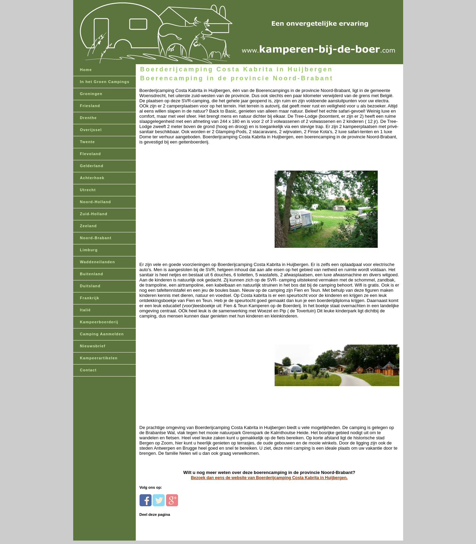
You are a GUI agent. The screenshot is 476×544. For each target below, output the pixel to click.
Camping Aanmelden (102, 334)
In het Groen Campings (105, 82)
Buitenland (91, 274)
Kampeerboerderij (99, 322)
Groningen (91, 94)
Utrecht (88, 190)
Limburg (89, 250)
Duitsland (90, 286)
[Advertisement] (187, 197)
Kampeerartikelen (99, 358)
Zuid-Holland (94, 214)
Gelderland (91, 166)
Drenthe (88, 118)
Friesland (90, 106)
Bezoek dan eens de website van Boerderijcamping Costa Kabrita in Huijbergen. (269, 477)
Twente (87, 142)
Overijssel (91, 130)
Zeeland (88, 226)
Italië (85, 310)
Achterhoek (92, 178)
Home (86, 70)
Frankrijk (89, 298)
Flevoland (90, 154)
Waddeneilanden (97, 262)
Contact (88, 370)
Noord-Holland (95, 202)
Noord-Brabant (96, 238)
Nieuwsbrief (93, 346)
